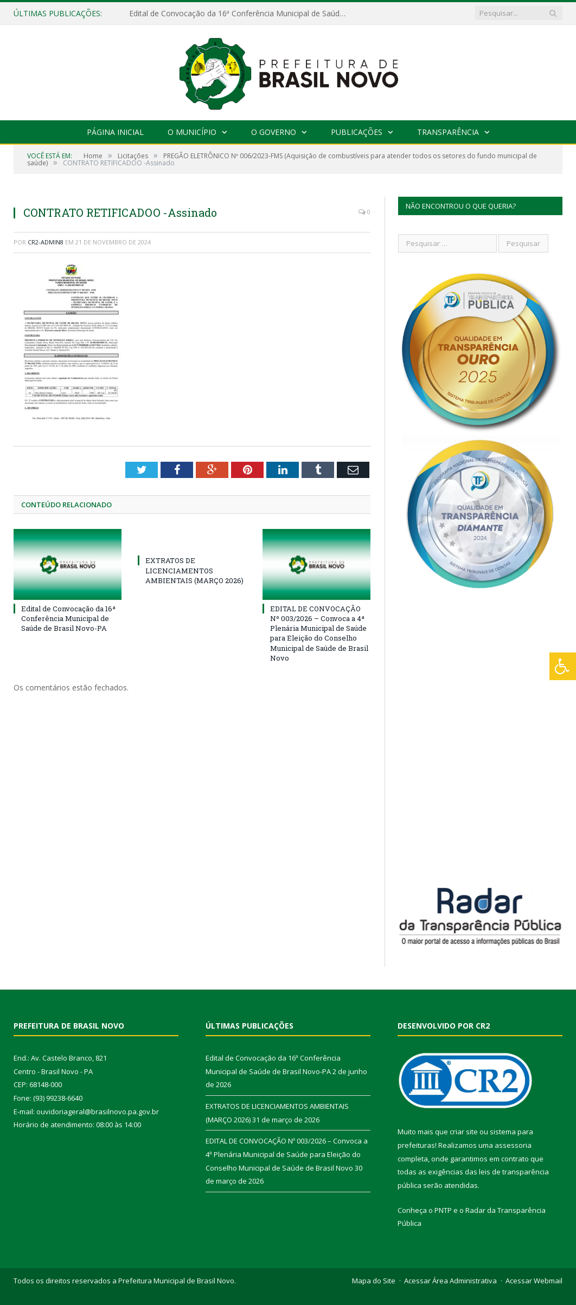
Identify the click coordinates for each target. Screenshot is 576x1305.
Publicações (356, 132)
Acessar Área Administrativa (450, 1280)
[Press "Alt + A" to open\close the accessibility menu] (562, 666)
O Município (192, 132)
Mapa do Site (373, 1280)
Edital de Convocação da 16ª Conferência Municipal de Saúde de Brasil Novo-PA (240, 13)
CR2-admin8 (45, 242)
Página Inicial (115, 132)
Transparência (448, 132)
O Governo (273, 132)
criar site (464, 1131)
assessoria (513, 1145)
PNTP (443, 1210)
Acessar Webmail (533, 1280)
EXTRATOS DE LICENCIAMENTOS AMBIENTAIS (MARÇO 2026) (194, 570)
